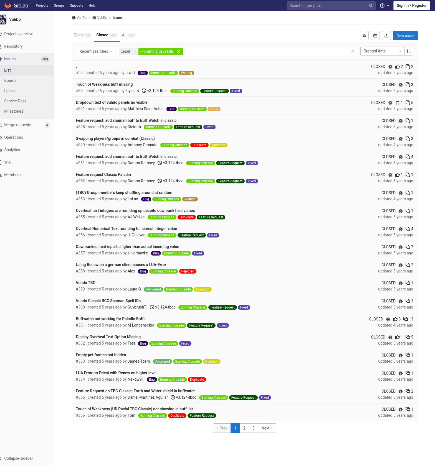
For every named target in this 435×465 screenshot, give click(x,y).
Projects (42, 5)
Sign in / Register (412, 5)
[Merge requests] (30, 125)
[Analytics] (30, 150)
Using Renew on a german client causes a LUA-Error (124, 264)
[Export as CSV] (390, 35)
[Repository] (30, 46)
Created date (386, 51)
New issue (409, 35)
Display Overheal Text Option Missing (111, 337)
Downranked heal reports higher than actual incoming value (131, 246)
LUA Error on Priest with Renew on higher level (119, 373)
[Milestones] (30, 111)
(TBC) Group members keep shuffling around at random (127, 192)
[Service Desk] (30, 101)
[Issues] (31, 59)
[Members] (30, 175)
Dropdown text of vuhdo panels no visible (115, 102)
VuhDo (82, 18)
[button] (30, 458)
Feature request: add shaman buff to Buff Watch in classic (129, 120)
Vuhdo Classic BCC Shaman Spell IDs (111, 301)
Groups (59, 5)
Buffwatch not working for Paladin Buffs (114, 319)
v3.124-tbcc (158, 91)
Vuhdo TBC (89, 282)
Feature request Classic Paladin (106, 174)
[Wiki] (30, 162)
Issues (121, 18)
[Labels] (30, 91)
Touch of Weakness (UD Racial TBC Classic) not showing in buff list (137, 409)
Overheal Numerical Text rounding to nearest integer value (130, 228)
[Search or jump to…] (331, 5)
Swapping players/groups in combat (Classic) (118, 138)
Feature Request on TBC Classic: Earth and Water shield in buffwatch (139, 391)
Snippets (76, 5)
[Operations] (30, 137)
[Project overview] (30, 34)
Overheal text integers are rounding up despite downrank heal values (138, 210)
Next (270, 428)
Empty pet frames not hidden (104, 355)
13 (412, 319)
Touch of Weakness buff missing (107, 84)
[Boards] (30, 80)
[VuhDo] (30, 19)
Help (92, 5)
